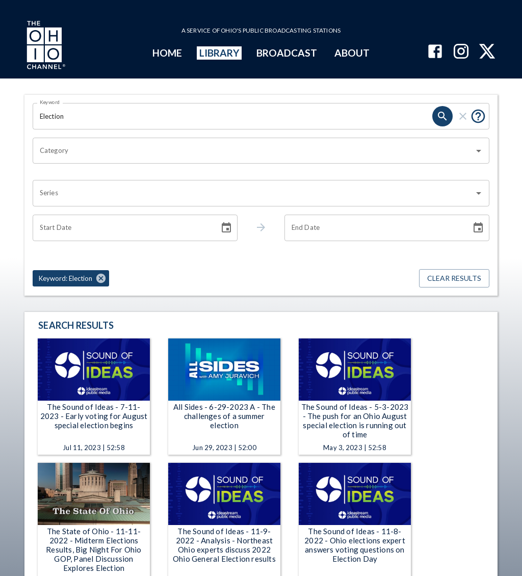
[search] (442, 116)
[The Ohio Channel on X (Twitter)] (487, 52)
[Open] (479, 151)
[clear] (463, 116)
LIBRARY (219, 53)
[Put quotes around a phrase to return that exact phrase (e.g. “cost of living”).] (478, 116)
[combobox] (253, 151)
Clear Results (454, 278)
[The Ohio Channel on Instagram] (461, 52)
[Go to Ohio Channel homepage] (45, 46)
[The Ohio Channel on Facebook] (435, 52)
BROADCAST (287, 53)
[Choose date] (226, 228)
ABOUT (352, 53)
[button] (71, 278)
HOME (167, 53)
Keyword (50, 102)
